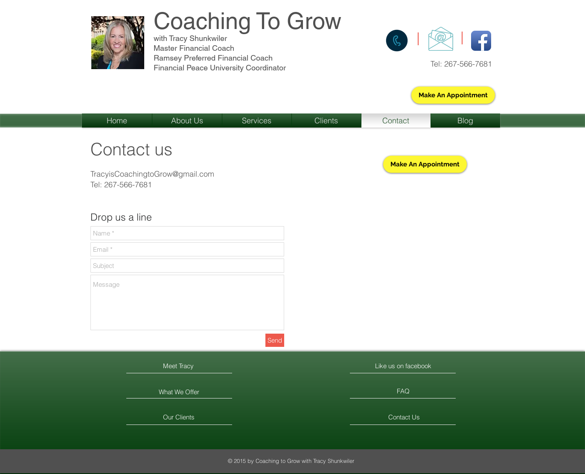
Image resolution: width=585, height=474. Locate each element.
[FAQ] (403, 391)
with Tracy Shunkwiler (190, 38)
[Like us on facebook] (403, 366)
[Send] (274, 340)
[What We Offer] (179, 391)
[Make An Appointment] (453, 95)
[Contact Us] (404, 417)
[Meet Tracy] (178, 365)
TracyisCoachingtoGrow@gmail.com (152, 174)
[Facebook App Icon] (481, 41)
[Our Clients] (179, 417)
